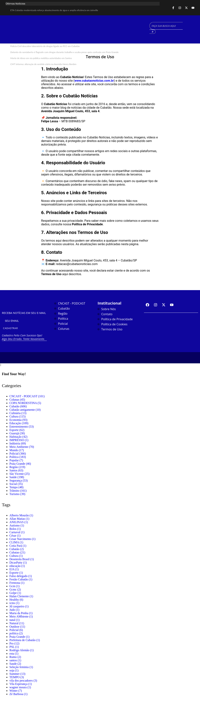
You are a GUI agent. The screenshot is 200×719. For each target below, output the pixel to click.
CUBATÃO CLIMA (120, 29)
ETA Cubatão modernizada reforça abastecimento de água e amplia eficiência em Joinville (54, 10)
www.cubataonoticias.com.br (94, 80)
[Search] (166, 26)
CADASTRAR (10, 328)
